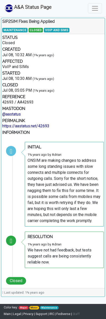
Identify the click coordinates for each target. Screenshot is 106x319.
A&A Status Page (16, 8)
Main (8, 314)
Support (41, 314)
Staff (76, 314)
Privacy (28, 314)
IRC (51, 314)
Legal (17, 314)
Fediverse (63, 314)
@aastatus (11, 114)
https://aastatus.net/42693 (25, 126)
